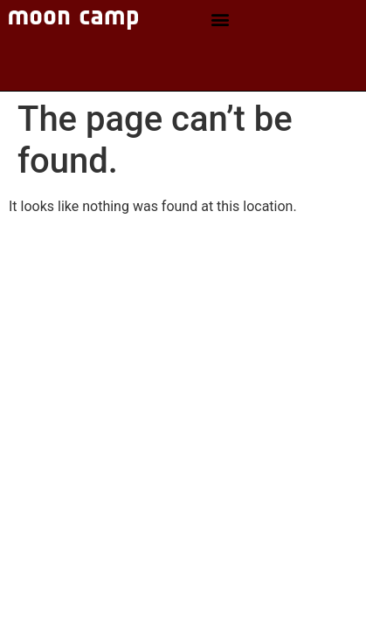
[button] (219, 19)
